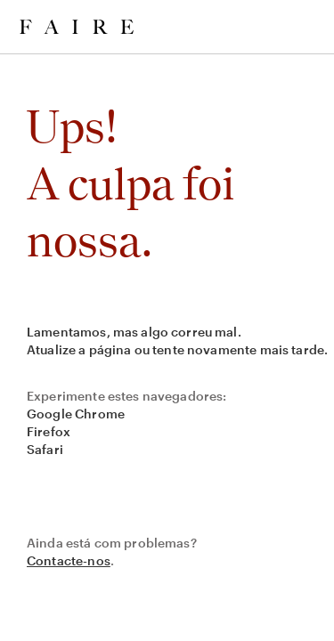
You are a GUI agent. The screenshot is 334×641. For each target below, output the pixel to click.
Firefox (48, 431)
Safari (45, 449)
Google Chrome (76, 413)
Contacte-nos (68, 560)
